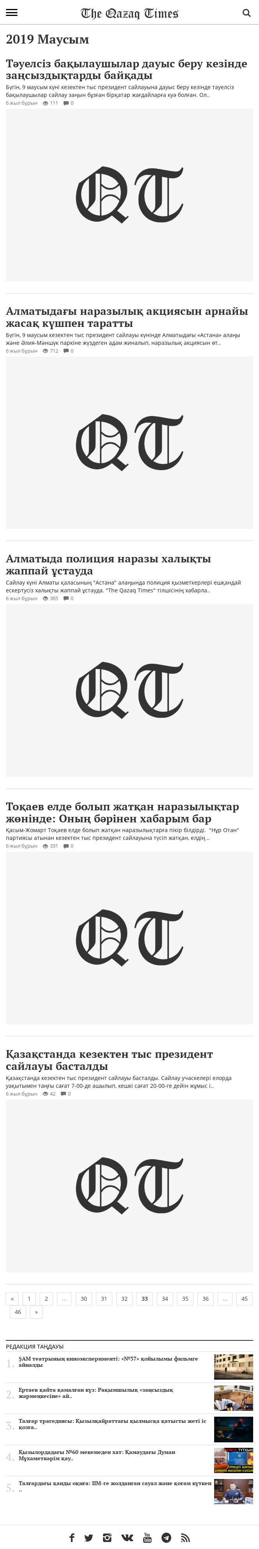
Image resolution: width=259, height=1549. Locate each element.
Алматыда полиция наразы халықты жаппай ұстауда (108, 564)
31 (104, 1298)
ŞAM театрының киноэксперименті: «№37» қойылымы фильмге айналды (136, 1362)
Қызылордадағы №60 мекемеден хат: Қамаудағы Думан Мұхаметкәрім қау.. (136, 1455)
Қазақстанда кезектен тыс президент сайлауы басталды (109, 1060)
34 (165, 1298)
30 (84, 1298)
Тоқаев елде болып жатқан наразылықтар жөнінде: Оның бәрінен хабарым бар (122, 812)
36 (205, 1298)
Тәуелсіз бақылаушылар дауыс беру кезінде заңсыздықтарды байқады (126, 69)
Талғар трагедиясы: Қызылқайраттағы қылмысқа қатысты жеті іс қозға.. (136, 1424)
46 (18, 1311)
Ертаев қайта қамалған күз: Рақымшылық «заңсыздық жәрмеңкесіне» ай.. (136, 1393)
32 (124, 1298)
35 (185, 1298)
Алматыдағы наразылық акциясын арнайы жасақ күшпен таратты (127, 317)
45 (244, 1298)
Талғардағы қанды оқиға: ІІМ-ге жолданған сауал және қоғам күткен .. (136, 1486)
